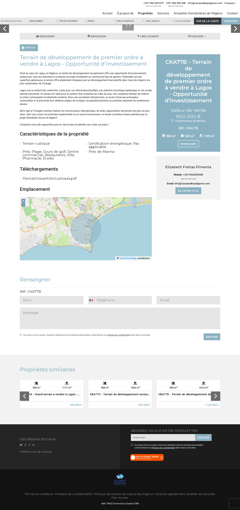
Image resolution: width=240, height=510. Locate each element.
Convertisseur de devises (188, 120)
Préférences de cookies (36, 451)
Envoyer (212, 337)
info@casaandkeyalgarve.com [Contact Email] (205, 3)
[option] (51, 396)
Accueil (107, 13)
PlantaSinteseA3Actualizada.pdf (49, 178)
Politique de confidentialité (118, 335)
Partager (196, 36)
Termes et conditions (38, 494)
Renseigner (45, 36)
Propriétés (145, 13)
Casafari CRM (132, 503)
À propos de (125, 13)
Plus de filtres (183, 21)
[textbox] (45, 21)
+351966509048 (193, 174)
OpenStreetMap (127, 258)
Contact (232, 13)
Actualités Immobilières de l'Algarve (198, 13)
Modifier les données (200, 494)
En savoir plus (188, 190)
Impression (97, 36)
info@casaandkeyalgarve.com (192, 183)
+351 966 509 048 (176, 3)
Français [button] (229, 3)
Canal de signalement (170, 494)
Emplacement (148, 36)
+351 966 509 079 (153, 3)
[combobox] (43, 21)
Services (163, 13)
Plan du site (119, 497)
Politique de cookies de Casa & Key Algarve (123, 494)
